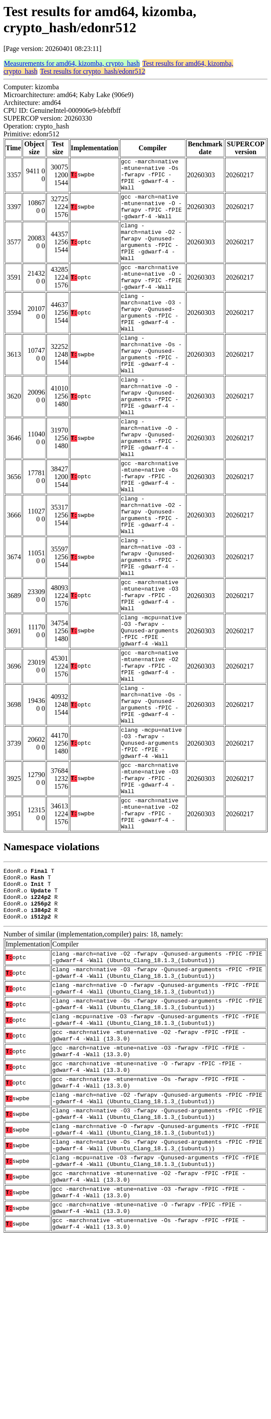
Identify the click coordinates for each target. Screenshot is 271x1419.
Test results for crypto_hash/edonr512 (92, 71)
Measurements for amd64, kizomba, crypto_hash (72, 63)
